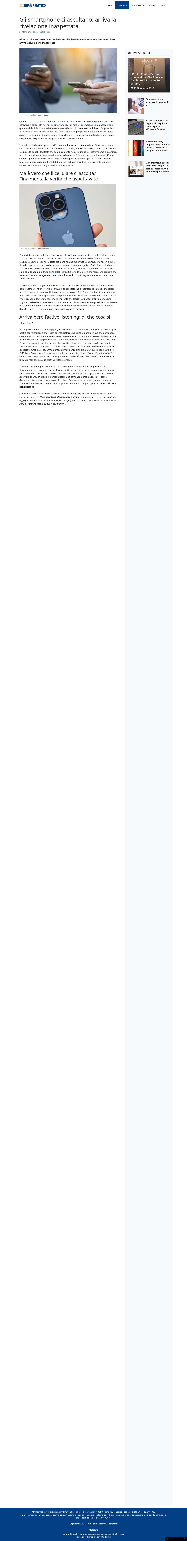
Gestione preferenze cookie (176, 1539)
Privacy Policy (93, 1536)
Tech (162, 5)
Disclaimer (106, 1536)
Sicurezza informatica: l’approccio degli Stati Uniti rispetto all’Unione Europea (157, 125)
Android (55, 271)
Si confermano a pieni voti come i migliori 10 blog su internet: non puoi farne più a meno (157, 167)
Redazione (80, 1536)
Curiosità (122, 5)
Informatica (138, 5)
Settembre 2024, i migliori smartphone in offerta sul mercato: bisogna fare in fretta (158, 146)
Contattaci (112, 1523)
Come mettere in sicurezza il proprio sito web (158, 102)
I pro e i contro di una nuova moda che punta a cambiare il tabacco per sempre (147, 78)
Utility (152, 5)
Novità (109, 5)
